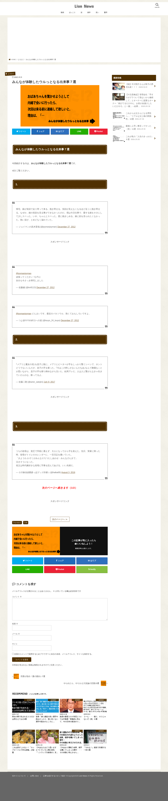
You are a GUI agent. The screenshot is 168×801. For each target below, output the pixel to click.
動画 (62, 12)
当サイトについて (19, 776)
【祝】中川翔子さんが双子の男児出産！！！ (132, 86)
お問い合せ (34, 776)
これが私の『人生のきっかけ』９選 (132, 138)
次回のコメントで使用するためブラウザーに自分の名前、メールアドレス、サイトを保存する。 (53, 654)
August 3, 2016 (68, 472)
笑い (97, 12)
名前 (15, 624)
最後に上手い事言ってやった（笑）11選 (131, 128)
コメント (17, 597)
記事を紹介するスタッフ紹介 (54, 776)
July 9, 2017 (49, 382)
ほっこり (72, 12)
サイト (15, 644)
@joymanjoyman (23, 273)
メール (16, 634)
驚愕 (105, 12)
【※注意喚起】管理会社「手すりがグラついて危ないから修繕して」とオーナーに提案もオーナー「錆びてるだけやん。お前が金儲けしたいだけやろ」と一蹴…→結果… (132, 100)
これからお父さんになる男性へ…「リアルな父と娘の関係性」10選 (131, 116)
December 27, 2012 (66, 227)
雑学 (89, 12)
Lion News (84, 6)
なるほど (18, 522)
